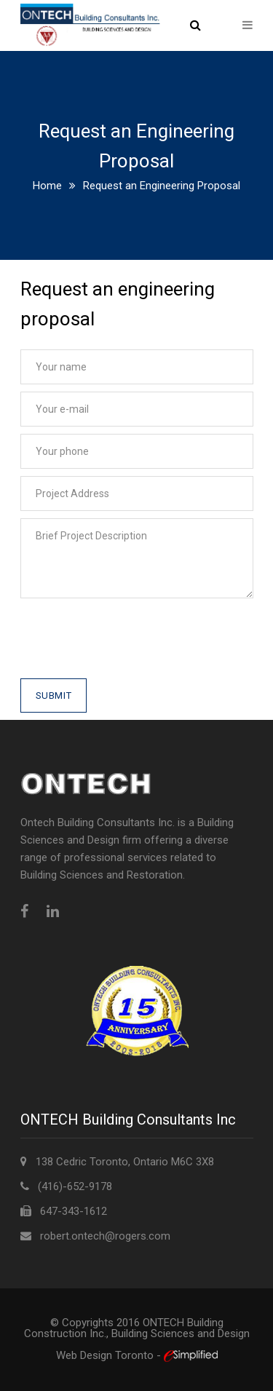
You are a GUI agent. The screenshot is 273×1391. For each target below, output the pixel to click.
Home (47, 185)
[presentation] (131, 650)
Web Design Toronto (106, 1355)
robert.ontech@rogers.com (105, 1236)
